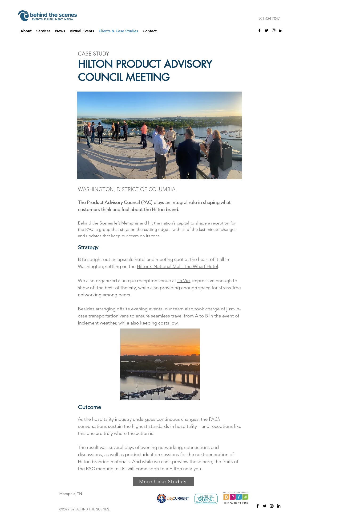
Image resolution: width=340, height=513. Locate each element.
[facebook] (259, 30)
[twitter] (266, 30)
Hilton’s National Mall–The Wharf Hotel (177, 266)
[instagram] (273, 30)
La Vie (183, 280)
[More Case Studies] (163, 481)
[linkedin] (280, 30)
